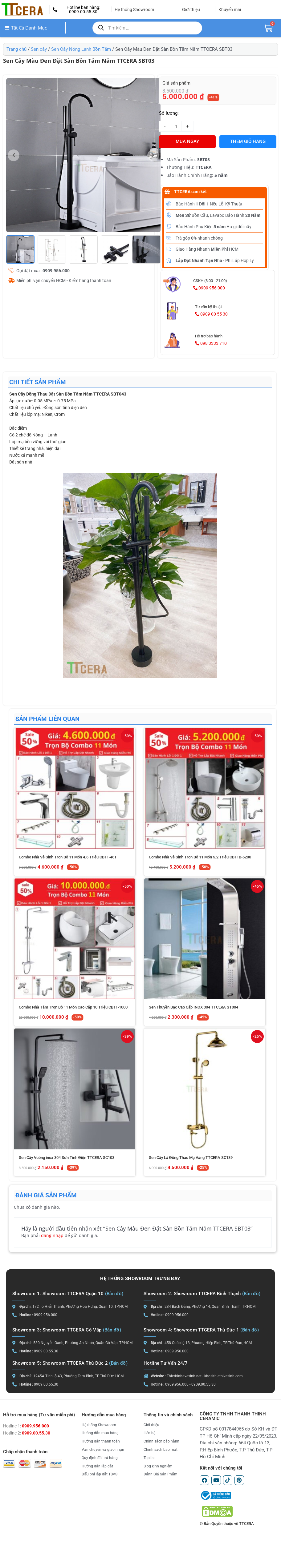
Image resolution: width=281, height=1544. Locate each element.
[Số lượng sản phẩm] (176, 126)
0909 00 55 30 (211, 314)
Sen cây (39, 49)
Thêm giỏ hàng (248, 141)
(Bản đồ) (114, 1293)
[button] (80, 9)
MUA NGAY (187, 141)
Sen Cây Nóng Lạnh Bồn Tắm (81, 49)
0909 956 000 (209, 287)
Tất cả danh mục (33, 27)
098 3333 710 (211, 343)
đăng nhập (52, 1235)
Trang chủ (16, 49)
